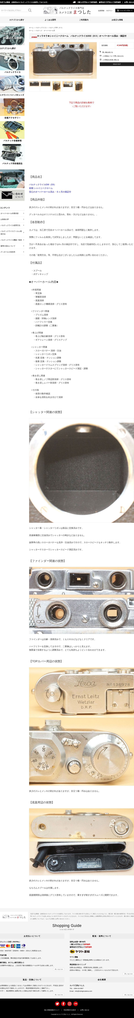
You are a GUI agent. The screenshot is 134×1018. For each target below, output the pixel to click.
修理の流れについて (8, 246)
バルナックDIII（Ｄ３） (56, 27)
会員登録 (101, 10)
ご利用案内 (83, 20)
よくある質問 (50, 20)
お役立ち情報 (117, 20)
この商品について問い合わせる (113, 56)
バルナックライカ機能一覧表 (11, 240)
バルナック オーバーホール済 (45, 30)
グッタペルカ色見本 (8, 252)
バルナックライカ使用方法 (10, 225)
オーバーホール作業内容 (10, 213)
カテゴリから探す (16, 20)
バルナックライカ (40, 27)
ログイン (109, 10)
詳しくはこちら (59, 969)
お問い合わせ (129, 2)
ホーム (31, 27)
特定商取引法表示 (70, 1010)
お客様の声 (5, 219)
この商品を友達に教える (110, 60)
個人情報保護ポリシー (51, 1010)
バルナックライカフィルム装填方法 (11, 232)
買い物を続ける (107, 52)
